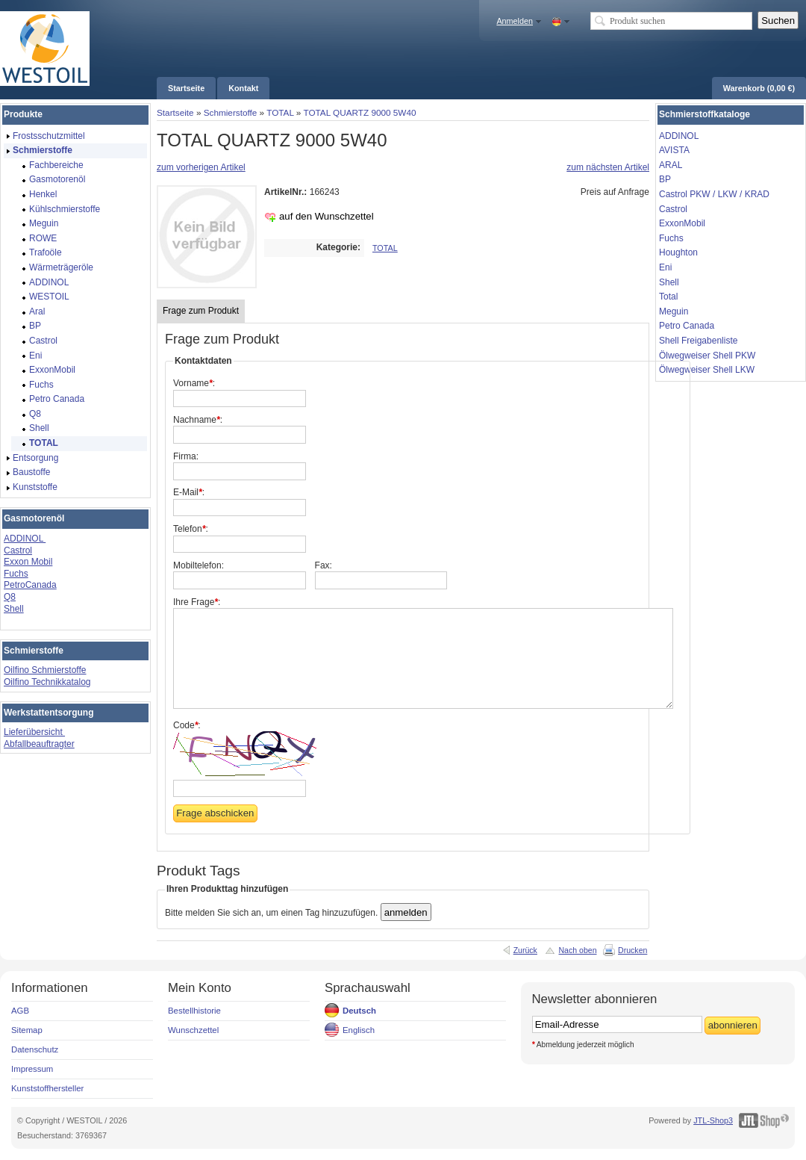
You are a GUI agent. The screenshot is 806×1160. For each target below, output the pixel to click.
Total (668, 296)
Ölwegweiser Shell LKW (707, 370)
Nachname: (197, 420)
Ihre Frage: (196, 602)
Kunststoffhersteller (47, 1088)
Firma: (186, 456)
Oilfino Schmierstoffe (45, 670)
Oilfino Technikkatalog (47, 682)
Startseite (175, 112)
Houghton (678, 252)
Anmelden (514, 20)
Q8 (10, 597)
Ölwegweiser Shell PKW (707, 355)
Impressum (32, 1068)
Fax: (323, 565)
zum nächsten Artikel (607, 167)
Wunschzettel (193, 1030)
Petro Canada (686, 325)
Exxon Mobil (28, 561)
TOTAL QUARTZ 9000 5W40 (359, 112)
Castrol (18, 550)
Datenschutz (34, 1049)
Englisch (359, 1030)
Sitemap (27, 1030)
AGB (20, 1010)
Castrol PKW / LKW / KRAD (714, 194)
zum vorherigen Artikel (201, 167)
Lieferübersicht (34, 732)
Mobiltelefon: (198, 565)
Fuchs (16, 573)
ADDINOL (25, 538)
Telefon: (190, 529)
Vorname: (194, 383)
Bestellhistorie (194, 1010)
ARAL (670, 165)
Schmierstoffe (230, 112)
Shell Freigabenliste (698, 340)
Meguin (673, 311)
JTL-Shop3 (713, 1120)
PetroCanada (30, 585)
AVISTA (674, 150)
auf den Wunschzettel (326, 216)
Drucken (632, 950)
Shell (14, 609)
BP (665, 179)
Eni (665, 267)
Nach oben (577, 950)
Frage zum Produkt (201, 310)
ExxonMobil (682, 223)
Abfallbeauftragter (39, 744)
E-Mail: (188, 492)
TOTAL (279, 112)
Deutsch (359, 1010)
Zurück (525, 950)
